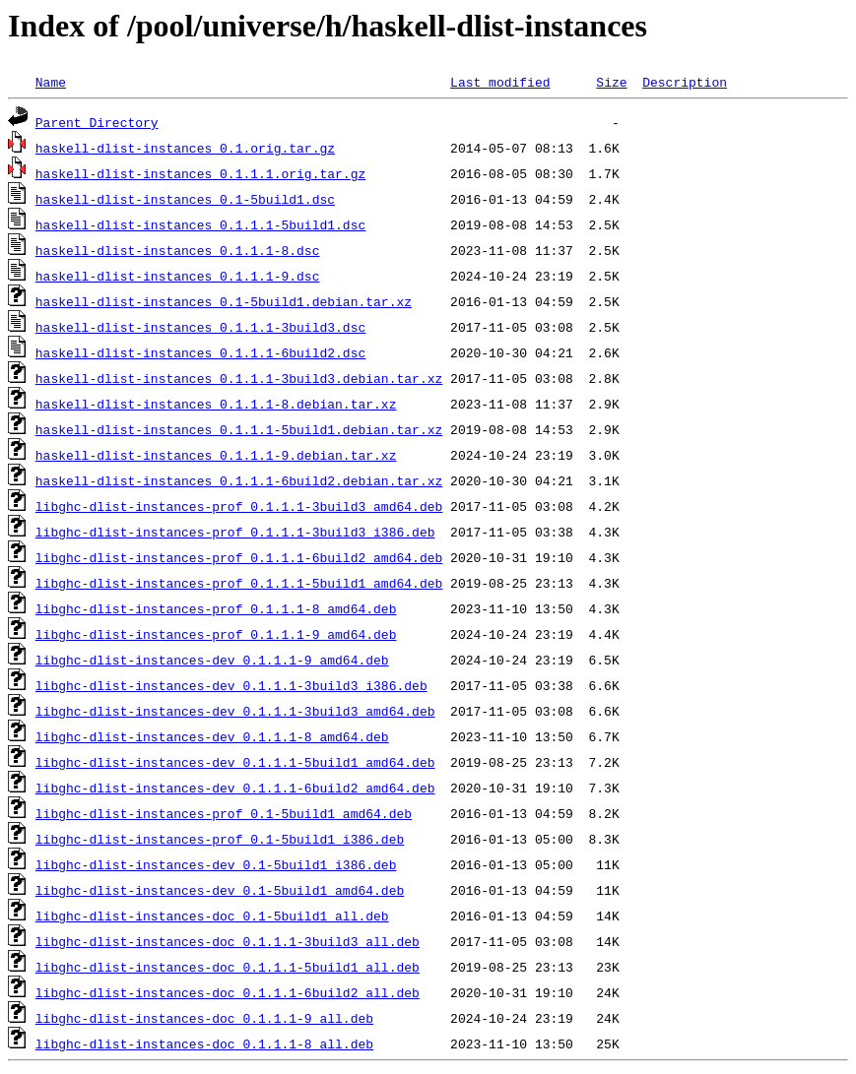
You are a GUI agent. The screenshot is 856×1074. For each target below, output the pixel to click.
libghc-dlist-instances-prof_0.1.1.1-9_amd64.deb (216, 634)
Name (50, 82)
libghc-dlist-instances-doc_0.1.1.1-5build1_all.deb (227, 967)
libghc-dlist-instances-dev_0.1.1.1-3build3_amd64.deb (235, 711)
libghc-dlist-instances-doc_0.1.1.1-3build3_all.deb (227, 941)
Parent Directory (97, 122)
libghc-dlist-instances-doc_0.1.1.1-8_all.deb (204, 1043)
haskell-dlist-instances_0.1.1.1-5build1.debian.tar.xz (238, 429)
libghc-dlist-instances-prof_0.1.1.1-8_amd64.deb (216, 608)
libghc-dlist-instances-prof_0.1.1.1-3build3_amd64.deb (238, 506)
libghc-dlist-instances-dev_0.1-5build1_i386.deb (216, 864)
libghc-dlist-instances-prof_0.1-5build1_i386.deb (219, 839)
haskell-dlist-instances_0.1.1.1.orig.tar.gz (200, 173)
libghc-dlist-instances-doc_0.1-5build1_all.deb (212, 915)
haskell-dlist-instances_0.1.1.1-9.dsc (177, 275)
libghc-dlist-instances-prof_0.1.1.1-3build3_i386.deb (235, 531)
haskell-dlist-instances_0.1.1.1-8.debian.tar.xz (216, 403)
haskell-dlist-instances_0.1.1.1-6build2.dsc (200, 352)
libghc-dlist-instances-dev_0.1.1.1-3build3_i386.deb (231, 685)
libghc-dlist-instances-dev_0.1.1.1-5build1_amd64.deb (235, 762)
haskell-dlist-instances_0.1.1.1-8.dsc (177, 250)
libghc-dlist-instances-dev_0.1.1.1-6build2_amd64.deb (235, 787)
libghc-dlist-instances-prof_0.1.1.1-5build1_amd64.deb (238, 583)
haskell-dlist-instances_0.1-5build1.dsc (185, 199)
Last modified (500, 82)
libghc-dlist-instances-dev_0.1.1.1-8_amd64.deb (212, 736)
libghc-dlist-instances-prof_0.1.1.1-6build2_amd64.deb (238, 557)
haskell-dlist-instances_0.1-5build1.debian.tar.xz (223, 301)
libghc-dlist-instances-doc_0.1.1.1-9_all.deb (204, 1018)
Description (684, 82)
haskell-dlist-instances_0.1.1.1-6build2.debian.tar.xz (238, 480)
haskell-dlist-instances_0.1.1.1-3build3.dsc (200, 327)
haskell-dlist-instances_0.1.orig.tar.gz (185, 148)
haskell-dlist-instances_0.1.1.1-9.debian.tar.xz (216, 455)
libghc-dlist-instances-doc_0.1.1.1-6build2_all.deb (227, 992)
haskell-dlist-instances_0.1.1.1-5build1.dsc (200, 224)
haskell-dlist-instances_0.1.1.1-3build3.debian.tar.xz (238, 378)
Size (611, 82)
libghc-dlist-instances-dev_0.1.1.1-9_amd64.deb (212, 659)
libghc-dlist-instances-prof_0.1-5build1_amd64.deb (223, 813)
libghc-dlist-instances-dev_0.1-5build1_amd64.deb (219, 890)
